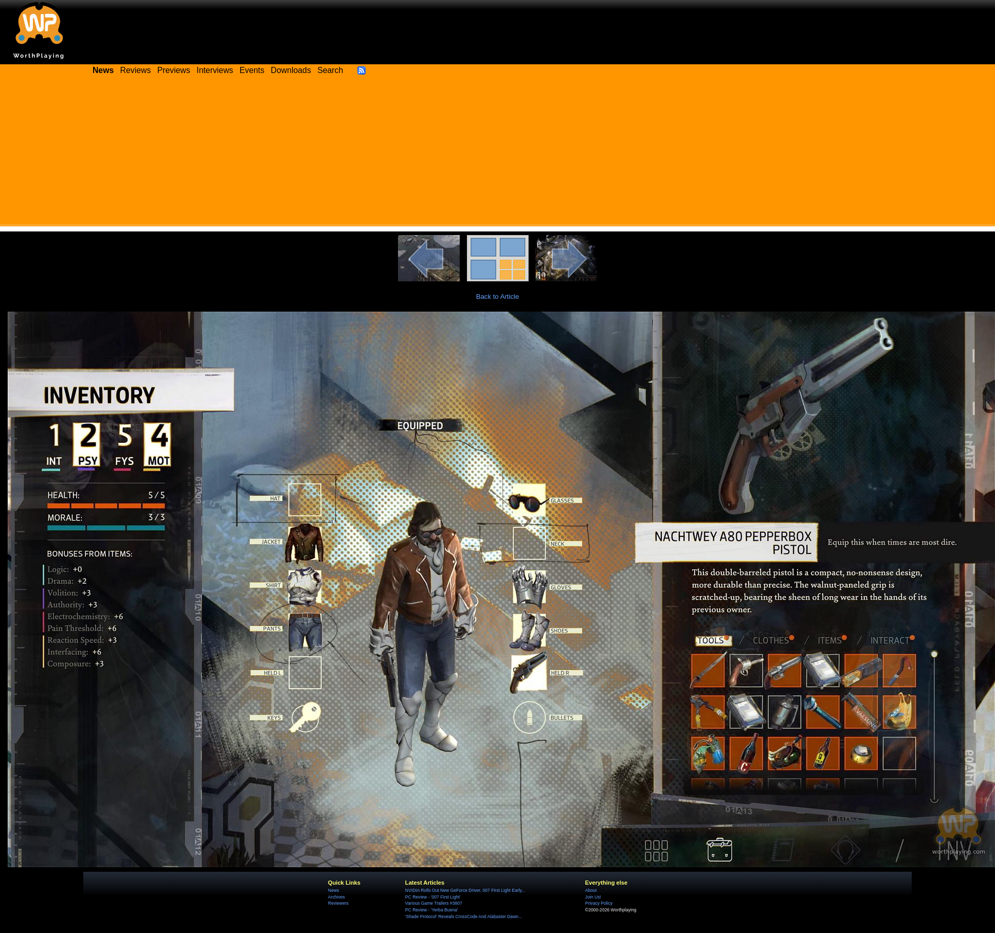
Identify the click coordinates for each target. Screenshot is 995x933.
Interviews (214, 70)
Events (252, 70)
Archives (336, 897)
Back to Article (497, 296)
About (590, 890)
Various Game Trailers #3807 (433, 903)
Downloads (291, 70)
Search (330, 70)
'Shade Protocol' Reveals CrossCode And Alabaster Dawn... (463, 916)
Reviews (135, 70)
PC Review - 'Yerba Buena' (431, 909)
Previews (173, 70)
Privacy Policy (598, 903)
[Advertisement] (497, 154)
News (333, 890)
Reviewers (338, 903)
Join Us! (593, 897)
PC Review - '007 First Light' (433, 897)
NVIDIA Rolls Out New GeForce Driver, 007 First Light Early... (465, 890)
